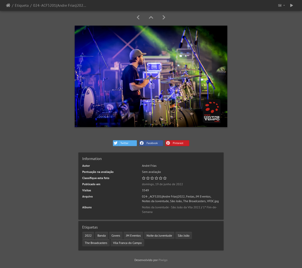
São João (184, 235)
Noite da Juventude (159, 235)
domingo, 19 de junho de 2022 (162, 184)
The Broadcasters (96, 243)
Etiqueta (22, 5)
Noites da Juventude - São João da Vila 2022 (171, 207)
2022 (88, 235)
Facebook (148, 143)
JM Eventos (133, 235)
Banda (101, 235)
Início (8, 5)
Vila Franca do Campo (127, 243)
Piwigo (163, 260)
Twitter (120, 143)
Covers (116, 235)
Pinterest (174, 143)
